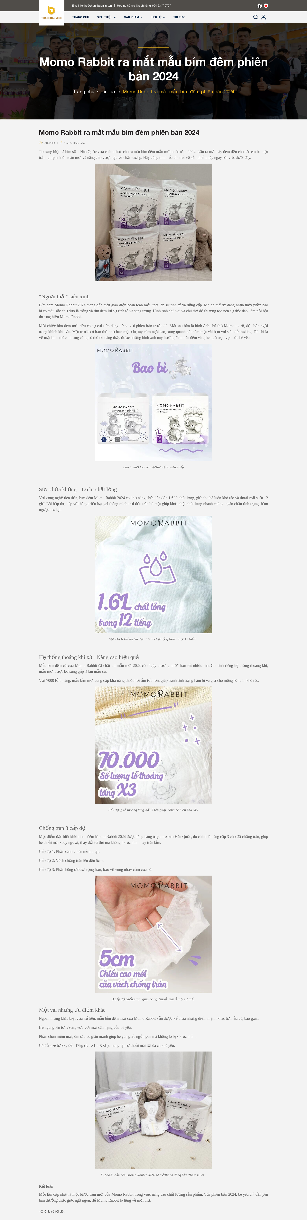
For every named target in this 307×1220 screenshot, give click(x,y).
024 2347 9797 (161, 5)
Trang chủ (80, 17)
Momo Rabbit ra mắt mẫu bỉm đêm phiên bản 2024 (119, 132)
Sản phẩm (133, 17)
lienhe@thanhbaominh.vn (96, 5)
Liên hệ (158, 17)
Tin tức (179, 17)
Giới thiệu (106, 17)
